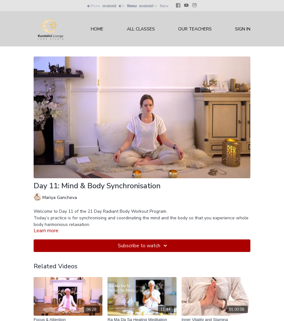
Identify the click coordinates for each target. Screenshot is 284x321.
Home (97, 29)
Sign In (242, 29)
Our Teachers (195, 29)
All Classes (141, 29)
